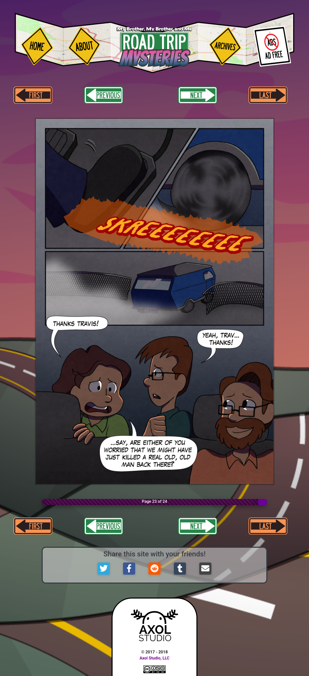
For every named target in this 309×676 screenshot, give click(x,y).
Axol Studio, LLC (154, 658)
